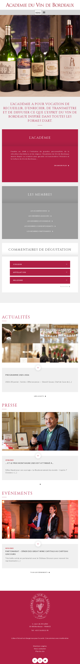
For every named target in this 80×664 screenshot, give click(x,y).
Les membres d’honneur (40, 221)
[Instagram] (40, 660)
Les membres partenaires (40, 231)
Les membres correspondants (40, 226)
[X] (45, 660)
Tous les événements (40, 572)
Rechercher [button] (65, 286)
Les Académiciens (40, 211)
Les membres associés (40, 216)
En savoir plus (61, 165)
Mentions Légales (40, 646)
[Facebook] (34, 660)
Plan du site (39, 651)
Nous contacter (40, 649)
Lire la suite (40, 396)
